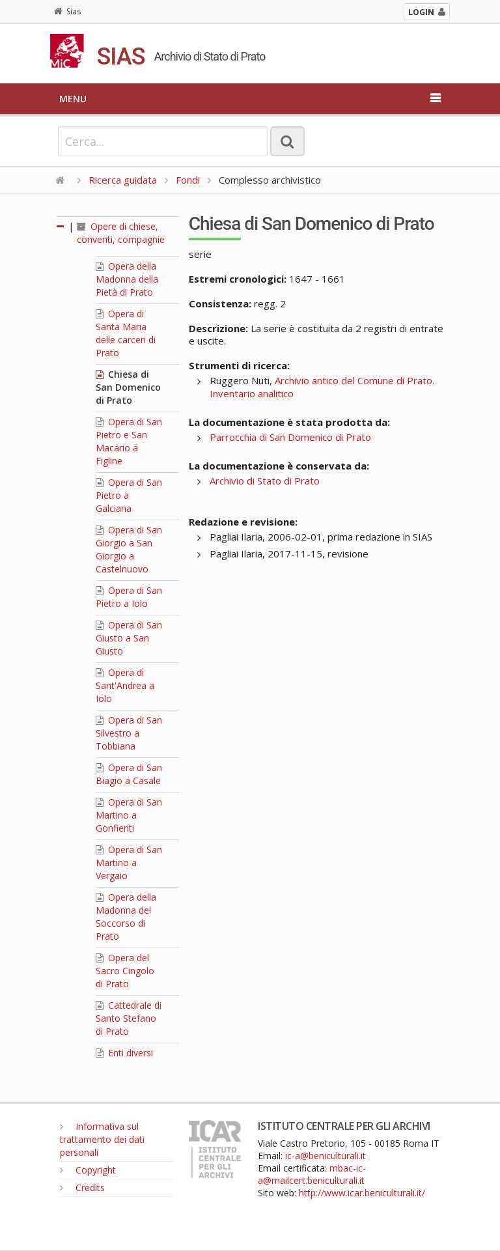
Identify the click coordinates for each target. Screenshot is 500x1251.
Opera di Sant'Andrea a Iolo (125, 685)
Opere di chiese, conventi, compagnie (121, 233)
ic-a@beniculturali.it (325, 1155)
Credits (82, 1187)
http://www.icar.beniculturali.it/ (362, 1193)
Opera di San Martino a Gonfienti (129, 815)
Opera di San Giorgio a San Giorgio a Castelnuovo (129, 549)
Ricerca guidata (123, 179)
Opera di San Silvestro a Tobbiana (129, 733)
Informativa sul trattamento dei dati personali (102, 1139)
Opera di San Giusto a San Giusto (129, 638)
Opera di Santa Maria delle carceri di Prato (126, 333)
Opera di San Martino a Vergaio (129, 862)
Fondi (188, 179)
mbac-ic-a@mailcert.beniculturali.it (312, 1174)
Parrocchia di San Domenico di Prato (290, 436)
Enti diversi (124, 1053)
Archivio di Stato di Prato (265, 480)
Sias (67, 11)
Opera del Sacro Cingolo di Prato (125, 970)
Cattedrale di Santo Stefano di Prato (128, 1018)
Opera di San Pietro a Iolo (129, 597)
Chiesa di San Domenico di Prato (128, 387)
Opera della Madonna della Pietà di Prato (127, 279)
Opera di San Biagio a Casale (129, 774)
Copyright (88, 1170)
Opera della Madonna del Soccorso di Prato (126, 916)
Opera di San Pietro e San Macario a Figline (129, 441)
